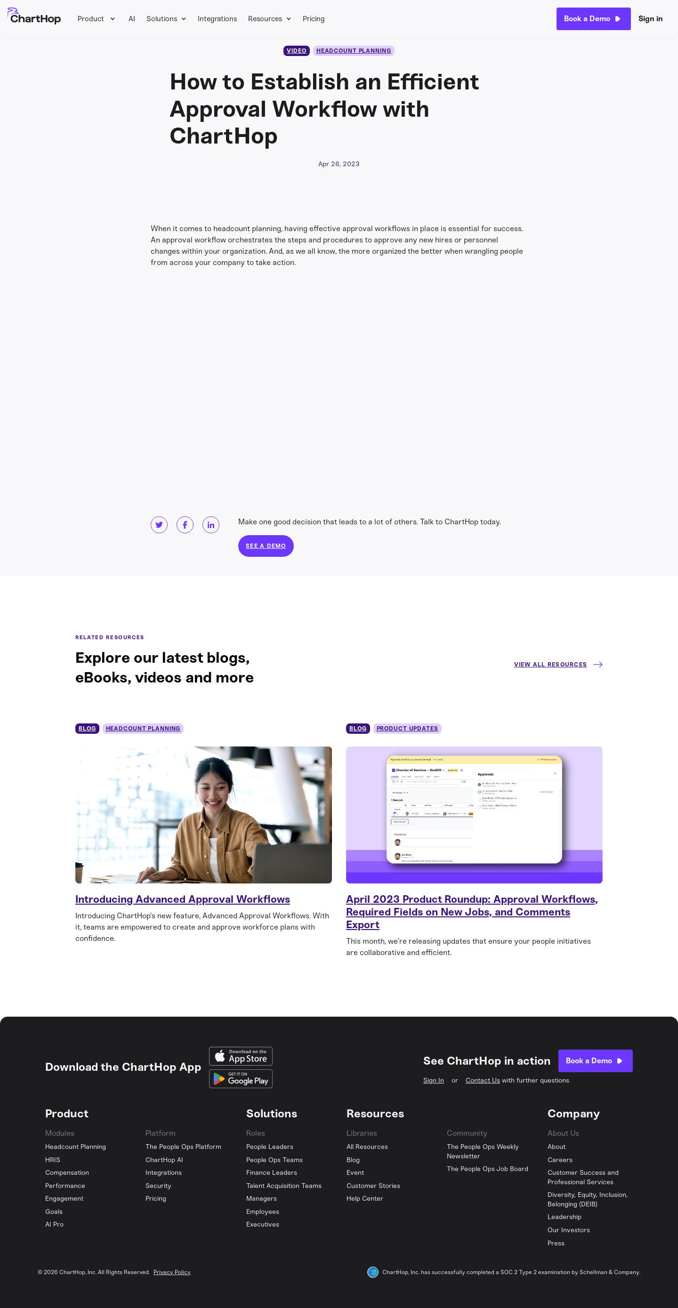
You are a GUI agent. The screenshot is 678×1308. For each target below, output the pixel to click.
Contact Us (483, 1080)
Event (355, 1173)
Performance (65, 1186)
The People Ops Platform (183, 1147)
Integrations (217, 19)
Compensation (67, 1173)
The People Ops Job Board (487, 1169)
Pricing (314, 19)
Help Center (365, 1199)
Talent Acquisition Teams (284, 1186)
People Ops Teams (274, 1160)
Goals (54, 1212)
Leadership (564, 1217)
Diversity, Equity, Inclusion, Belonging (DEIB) (588, 1199)
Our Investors (569, 1230)
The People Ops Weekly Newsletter (483, 1151)
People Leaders (269, 1147)
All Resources (367, 1147)
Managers (261, 1199)
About (556, 1147)
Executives (262, 1224)
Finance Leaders (271, 1173)
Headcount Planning (75, 1147)
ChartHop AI (164, 1160)
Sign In (433, 1080)
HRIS (52, 1160)
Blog (353, 1160)
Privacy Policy (172, 1272)
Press (556, 1243)
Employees (262, 1212)
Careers (560, 1160)
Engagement (64, 1199)
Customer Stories (373, 1186)
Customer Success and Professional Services (583, 1177)
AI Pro (54, 1224)
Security (158, 1186)
